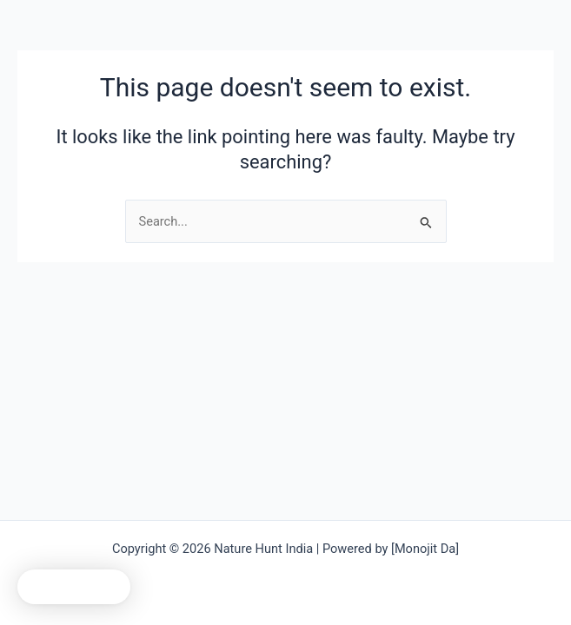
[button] (73, 586)
